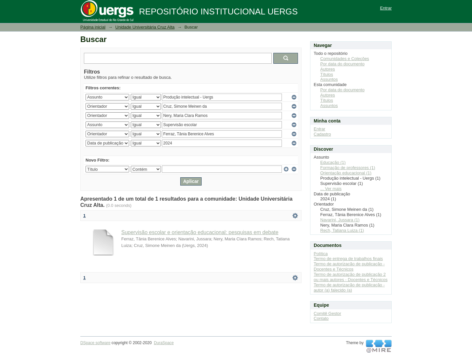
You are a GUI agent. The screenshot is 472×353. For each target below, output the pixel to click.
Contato (321, 318)
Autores (327, 69)
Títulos (326, 74)
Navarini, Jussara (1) (340, 219)
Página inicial (93, 27)
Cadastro (322, 134)
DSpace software (95, 343)
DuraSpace (163, 343)
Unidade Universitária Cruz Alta (145, 27)
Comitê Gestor (327, 313)
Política (321, 253)
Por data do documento (342, 63)
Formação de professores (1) (347, 167)
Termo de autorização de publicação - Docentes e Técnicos (349, 266)
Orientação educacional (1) (345, 172)
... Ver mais (331, 188)
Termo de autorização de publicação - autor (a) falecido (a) (349, 287)
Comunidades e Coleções (344, 58)
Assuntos (329, 79)
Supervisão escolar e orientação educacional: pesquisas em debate (199, 232)
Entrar (386, 8)
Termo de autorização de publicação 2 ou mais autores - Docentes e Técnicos (350, 277)
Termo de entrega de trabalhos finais (348, 258)
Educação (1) (332, 162)
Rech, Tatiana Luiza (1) (342, 230)
